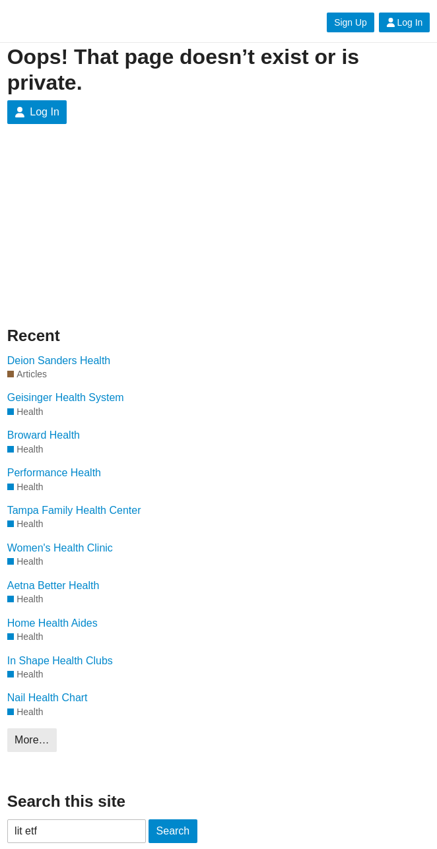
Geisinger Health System (65, 397)
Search (173, 830)
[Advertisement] (106, 235)
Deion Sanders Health (59, 360)
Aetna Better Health (53, 585)
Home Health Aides (52, 623)
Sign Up (350, 22)
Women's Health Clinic (60, 547)
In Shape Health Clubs (60, 660)
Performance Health (54, 472)
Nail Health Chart (47, 697)
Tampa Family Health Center (74, 510)
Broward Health (43, 435)
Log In (404, 22)
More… (32, 739)
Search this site (66, 801)
